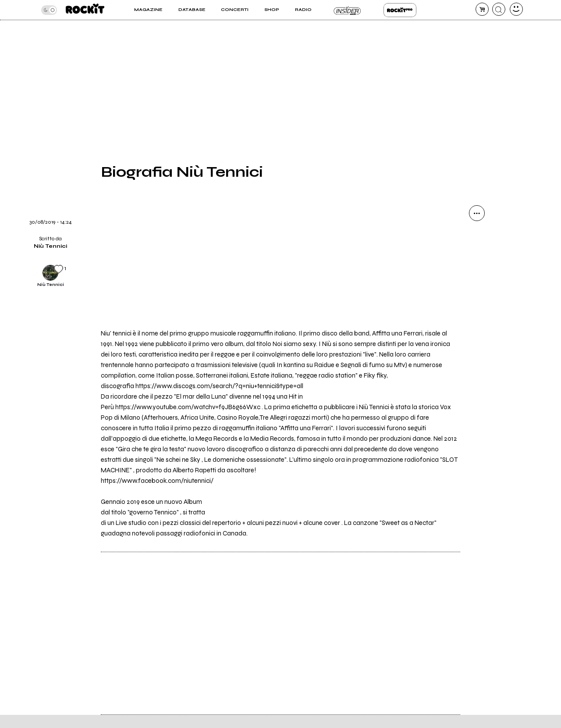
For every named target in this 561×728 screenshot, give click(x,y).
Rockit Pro (399, 10)
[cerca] (498, 9)
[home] (85, 10)
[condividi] (477, 213)
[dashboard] (516, 9)
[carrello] (482, 9)
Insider (347, 10)
